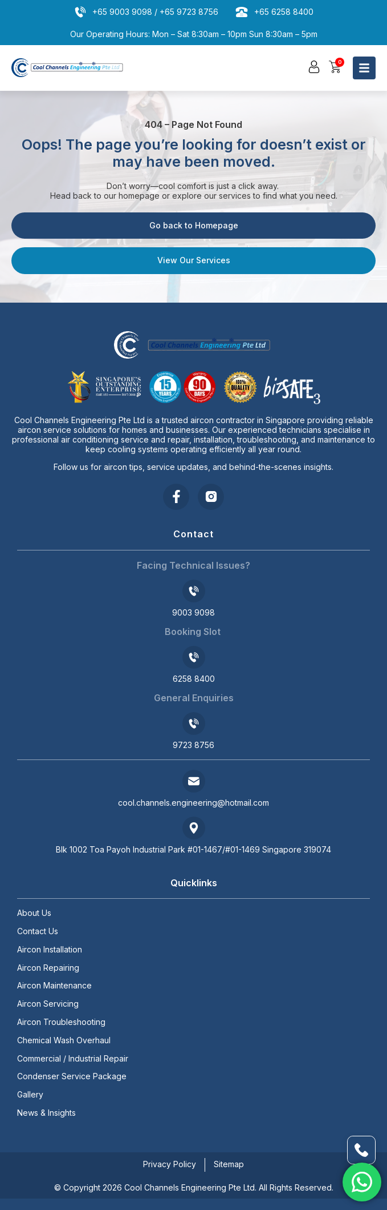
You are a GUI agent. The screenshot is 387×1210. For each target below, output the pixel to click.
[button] (314, 67)
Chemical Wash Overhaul (64, 1040)
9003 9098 (193, 612)
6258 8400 (194, 679)
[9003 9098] (193, 591)
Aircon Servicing (48, 1003)
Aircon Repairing (48, 967)
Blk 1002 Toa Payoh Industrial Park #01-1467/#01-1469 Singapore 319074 (193, 849)
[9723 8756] (193, 723)
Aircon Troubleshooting (61, 1022)
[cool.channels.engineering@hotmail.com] (193, 781)
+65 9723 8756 (189, 12)
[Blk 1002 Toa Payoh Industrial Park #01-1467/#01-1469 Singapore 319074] (193, 828)
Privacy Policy (169, 1164)
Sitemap (229, 1164)
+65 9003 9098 (122, 12)
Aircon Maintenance (54, 985)
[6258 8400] (193, 657)
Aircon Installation (49, 949)
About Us (34, 913)
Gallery (30, 1094)
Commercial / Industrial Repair (72, 1058)
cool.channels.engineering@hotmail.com (193, 802)
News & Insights (46, 1112)
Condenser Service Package (72, 1076)
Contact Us (37, 931)
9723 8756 (193, 745)
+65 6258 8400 (283, 12)
